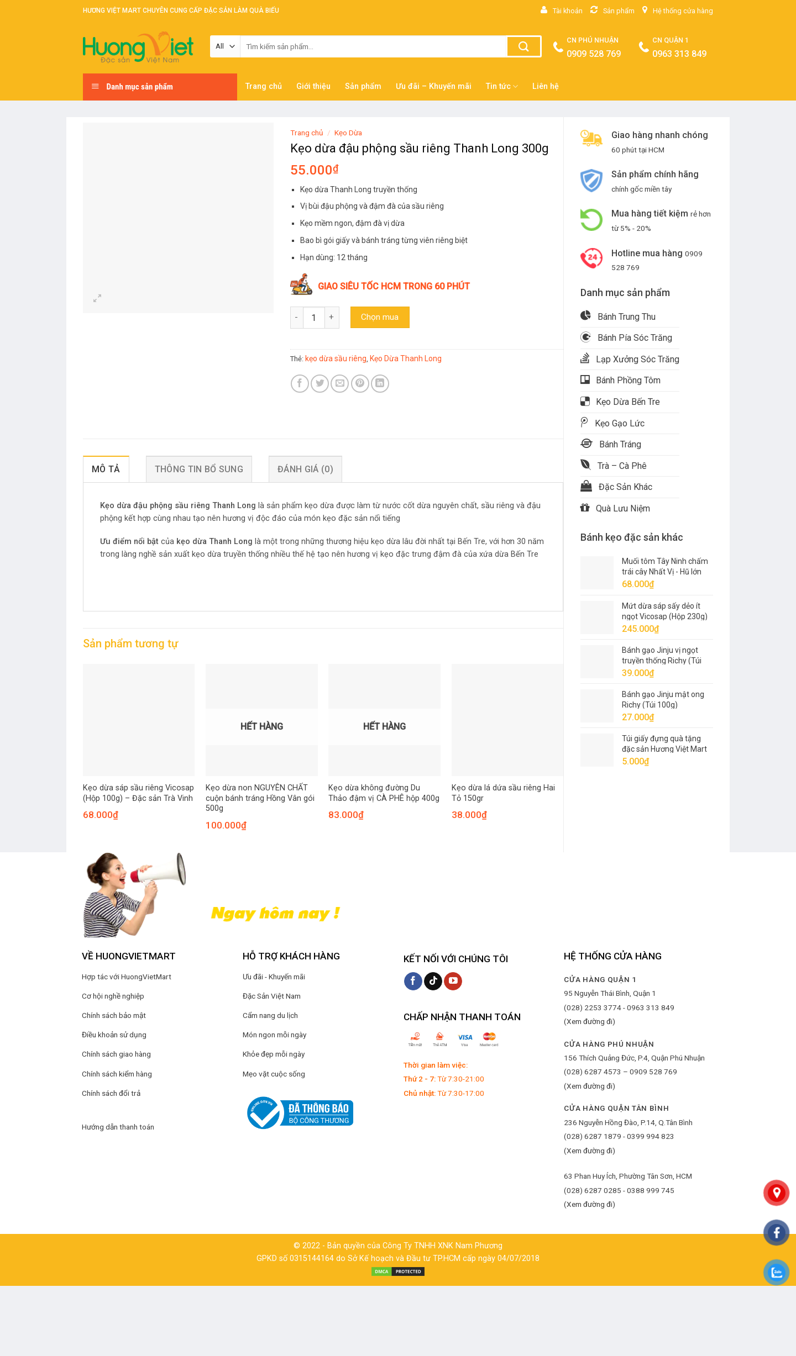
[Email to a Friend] (340, 383)
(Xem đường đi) (589, 1021)
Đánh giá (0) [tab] (305, 469)
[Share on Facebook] (300, 383)
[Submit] (524, 46)
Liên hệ (545, 86)
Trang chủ (263, 86)
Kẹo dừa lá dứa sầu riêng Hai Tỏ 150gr (503, 793)
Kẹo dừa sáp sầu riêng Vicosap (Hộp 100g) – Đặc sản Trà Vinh (138, 793)
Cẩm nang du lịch (270, 1015)
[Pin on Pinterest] (360, 383)
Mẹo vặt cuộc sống (274, 1073)
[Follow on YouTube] (453, 981)
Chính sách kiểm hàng (117, 1073)
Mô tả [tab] (106, 469)
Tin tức (502, 86)
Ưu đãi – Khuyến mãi (434, 86)
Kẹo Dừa (348, 132)
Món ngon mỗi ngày (274, 1034)
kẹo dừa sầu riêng (335, 358)
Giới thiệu (313, 86)
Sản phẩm (363, 86)
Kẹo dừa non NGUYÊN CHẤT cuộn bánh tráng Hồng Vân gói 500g (260, 798)
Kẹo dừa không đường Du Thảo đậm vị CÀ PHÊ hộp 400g (383, 793)
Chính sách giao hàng (116, 1053)
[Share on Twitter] (320, 383)
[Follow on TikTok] (433, 981)
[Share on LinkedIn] (380, 383)
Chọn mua (380, 317)
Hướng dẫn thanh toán (118, 1126)
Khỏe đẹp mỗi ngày (274, 1053)
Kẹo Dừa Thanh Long (406, 358)
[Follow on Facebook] (413, 981)
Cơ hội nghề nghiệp (113, 995)
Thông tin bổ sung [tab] (199, 469)
